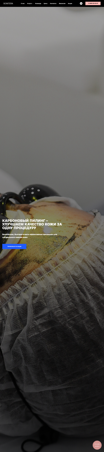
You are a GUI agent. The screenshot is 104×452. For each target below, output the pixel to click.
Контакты (53, 3)
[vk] (81, 3)
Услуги (29, 3)
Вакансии (62, 3)
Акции (70, 3)
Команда (38, 3)
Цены (45, 3)
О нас (23, 3)
